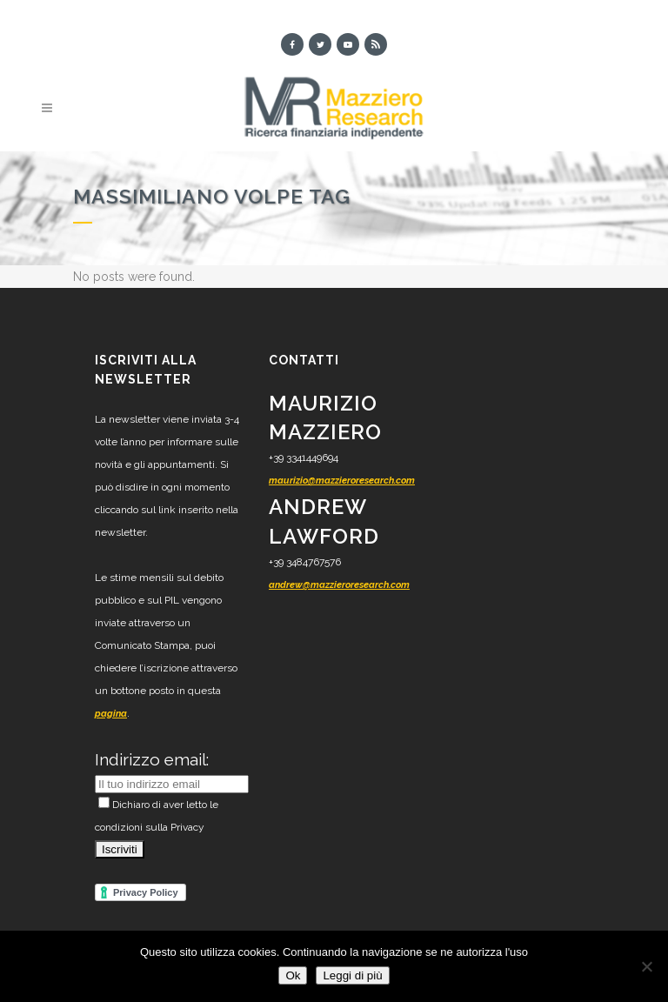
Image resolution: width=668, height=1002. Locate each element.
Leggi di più (352, 975)
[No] (646, 966)
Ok (292, 975)
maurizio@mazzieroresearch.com (342, 480)
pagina (111, 713)
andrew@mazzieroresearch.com (339, 585)
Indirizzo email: (152, 759)
